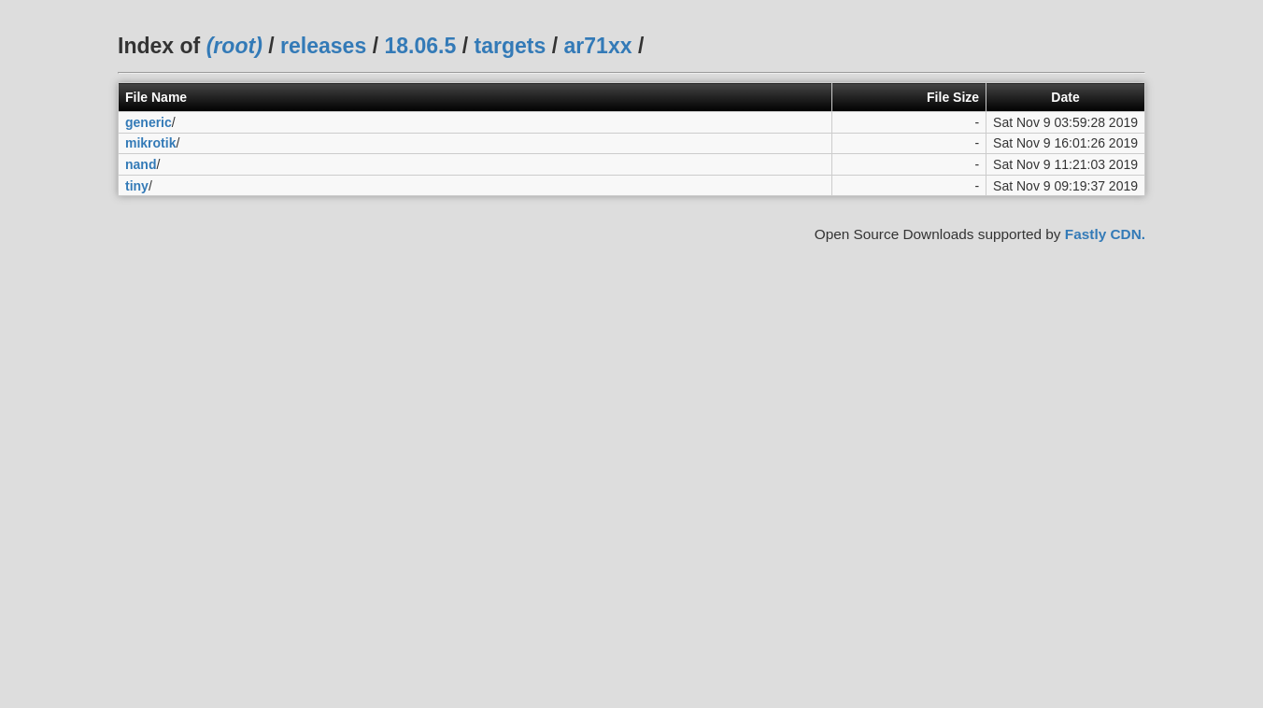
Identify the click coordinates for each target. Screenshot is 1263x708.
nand (140, 164)
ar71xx (598, 46)
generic (148, 122)
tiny (137, 185)
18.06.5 (420, 46)
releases (323, 46)
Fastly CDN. (1105, 234)
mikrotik (150, 142)
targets (510, 46)
